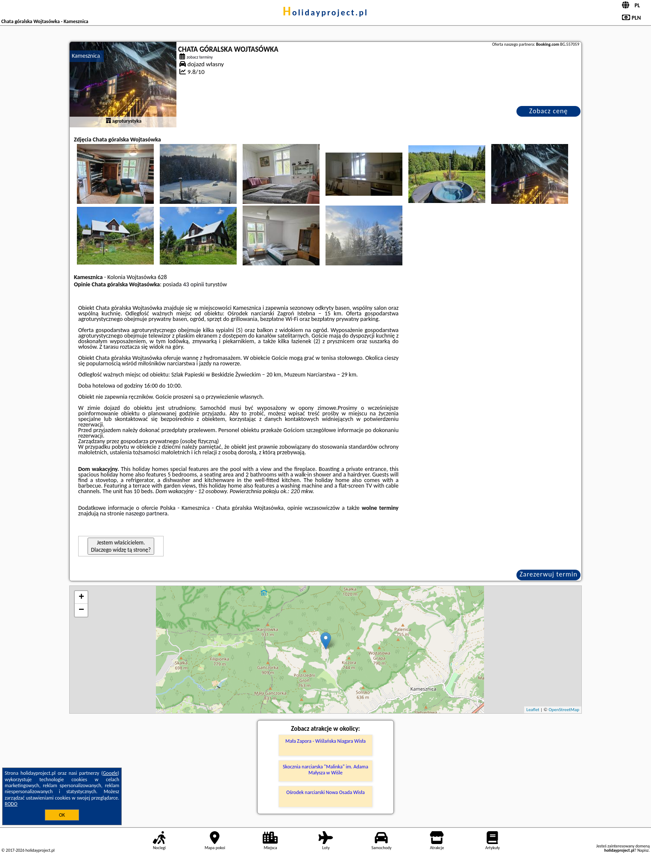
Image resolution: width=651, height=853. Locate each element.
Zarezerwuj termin (548, 574)
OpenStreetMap (563, 709)
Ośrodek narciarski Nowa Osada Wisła (325, 792)
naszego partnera (146, 513)
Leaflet (532, 709)
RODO (11, 804)
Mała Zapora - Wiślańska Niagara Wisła (325, 741)
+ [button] (81, 597)
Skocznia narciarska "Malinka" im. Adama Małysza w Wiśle (325, 770)
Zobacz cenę (548, 111)
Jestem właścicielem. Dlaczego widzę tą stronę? (121, 546)
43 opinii (193, 284)
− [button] (81, 610)
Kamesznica (86, 55)
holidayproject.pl (325, 12)
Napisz (643, 850)
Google (110, 773)
